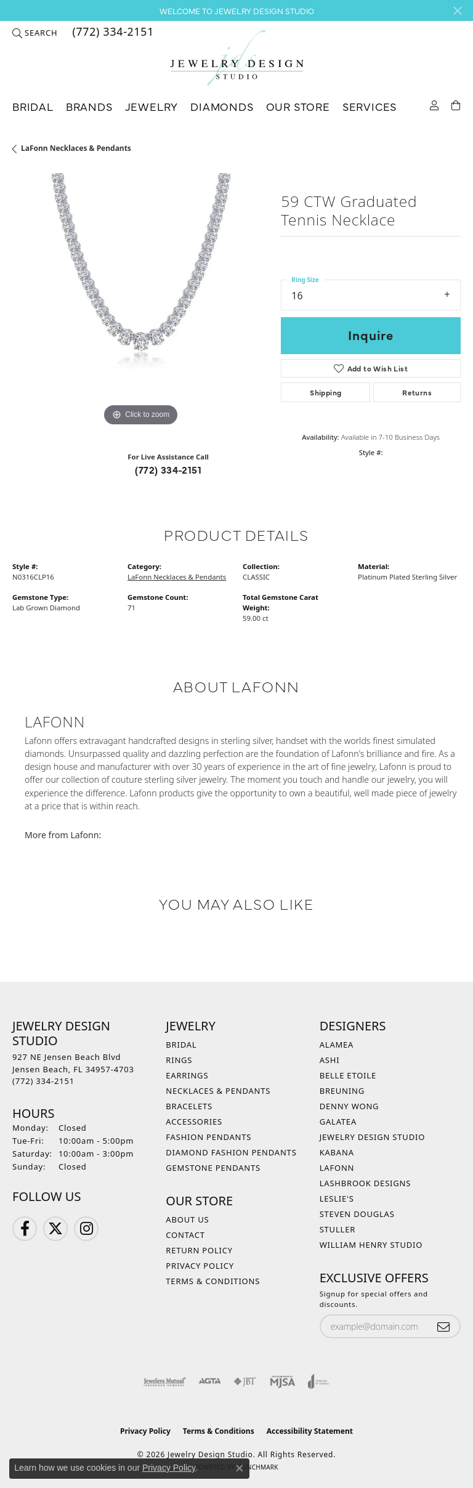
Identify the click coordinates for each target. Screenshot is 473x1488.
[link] (112, 32)
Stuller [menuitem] (337, 1229)
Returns (417, 392)
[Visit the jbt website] (245, 1381)
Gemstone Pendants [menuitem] (213, 1167)
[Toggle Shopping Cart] (456, 104)
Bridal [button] (33, 106)
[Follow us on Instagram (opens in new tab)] (86, 1228)
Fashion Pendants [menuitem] (208, 1136)
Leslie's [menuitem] (337, 1198)
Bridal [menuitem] (181, 1044)
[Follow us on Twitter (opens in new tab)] (55, 1228)
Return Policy (199, 1250)
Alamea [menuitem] (337, 1044)
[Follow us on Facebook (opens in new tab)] (24, 1228)
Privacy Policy (200, 1265)
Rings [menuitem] (179, 1059)
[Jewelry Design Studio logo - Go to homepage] (236, 58)
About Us (187, 1219)
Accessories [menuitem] (194, 1121)
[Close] (457, 10)
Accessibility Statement (310, 1431)
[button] (34, 32)
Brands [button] (89, 106)
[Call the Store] (43, 1080)
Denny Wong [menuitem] (349, 1106)
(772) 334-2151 (168, 469)
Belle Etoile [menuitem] (348, 1075)
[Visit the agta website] (209, 1381)
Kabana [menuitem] (337, 1152)
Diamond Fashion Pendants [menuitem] (231, 1152)
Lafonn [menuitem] (337, 1167)
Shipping (325, 392)
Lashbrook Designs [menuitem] (365, 1183)
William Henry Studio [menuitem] (371, 1244)
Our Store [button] (298, 106)
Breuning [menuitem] (342, 1090)
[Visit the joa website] (318, 1381)
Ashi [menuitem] (330, 1059)
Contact (185, 1234)
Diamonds (221, 106)
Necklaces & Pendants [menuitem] (218, 1090)
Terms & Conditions (213, 1281)
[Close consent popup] (239, 1468)
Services (369, 106)
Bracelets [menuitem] (189, 1106)
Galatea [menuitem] (338, 1121)
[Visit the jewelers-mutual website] (165, 1381)
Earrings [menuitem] (187, 1075)
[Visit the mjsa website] (282, 1381)
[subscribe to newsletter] (443, 1326)
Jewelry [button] (152, 106)
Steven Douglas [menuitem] (357, 1213)
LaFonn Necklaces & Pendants (76, 148)
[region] (140, 301)
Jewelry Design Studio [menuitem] (372, 1136)
